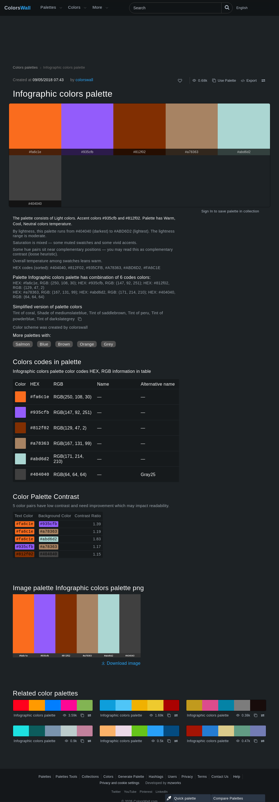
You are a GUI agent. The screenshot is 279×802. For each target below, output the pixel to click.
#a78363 (39, 443)
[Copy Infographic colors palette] (80, 319)
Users (172, 777)
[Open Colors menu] (85, 8)
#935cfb (39, 412)
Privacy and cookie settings (119, 783)
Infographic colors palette (35, 715)
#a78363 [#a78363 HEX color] (20, 439)
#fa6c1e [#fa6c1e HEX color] (20, 393)
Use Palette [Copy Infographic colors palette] (224, 80)
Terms (202, 777)
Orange (87, 344)
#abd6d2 (39, 459)
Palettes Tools (66, 777)
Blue (44, 344)
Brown (64, 344)
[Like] (180, 80)
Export (249, 80)
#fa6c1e (39, 397)
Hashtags (156, 777)
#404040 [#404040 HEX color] (20, 470)
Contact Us (220, 777)
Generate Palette (131, 777)
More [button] (97, 7)
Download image (121, 663)
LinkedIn (162, 791)
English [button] (242, 8)
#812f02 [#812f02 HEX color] (20, 424)
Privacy (187, 777)
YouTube (130, 791)
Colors (17, 8)
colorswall (84, 80)
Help (236, 777)
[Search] (181, 7)
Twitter (116, 791)
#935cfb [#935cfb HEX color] (20, 408)
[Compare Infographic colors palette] (263, 80)
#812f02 (39, 428)
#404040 (39, 474)
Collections (90, 777)
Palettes (48, 7)
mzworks (174, 783)
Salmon (23, 344)
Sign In (207, 211)
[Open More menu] (60, 8)
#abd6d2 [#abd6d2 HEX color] (20, 455)
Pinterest (146, 791)
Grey (108, 344)
